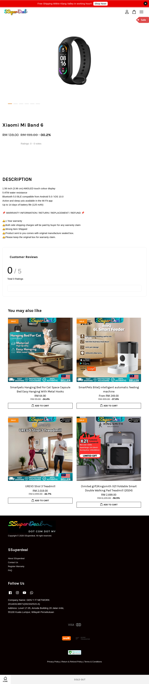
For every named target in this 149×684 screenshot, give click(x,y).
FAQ (10, 570)
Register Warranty (16, 566)
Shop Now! (100, 3)
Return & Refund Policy (72, 661)
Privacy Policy (53, 661)
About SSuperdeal (16, 558)
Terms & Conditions (93, 661)
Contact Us (13, 562)
